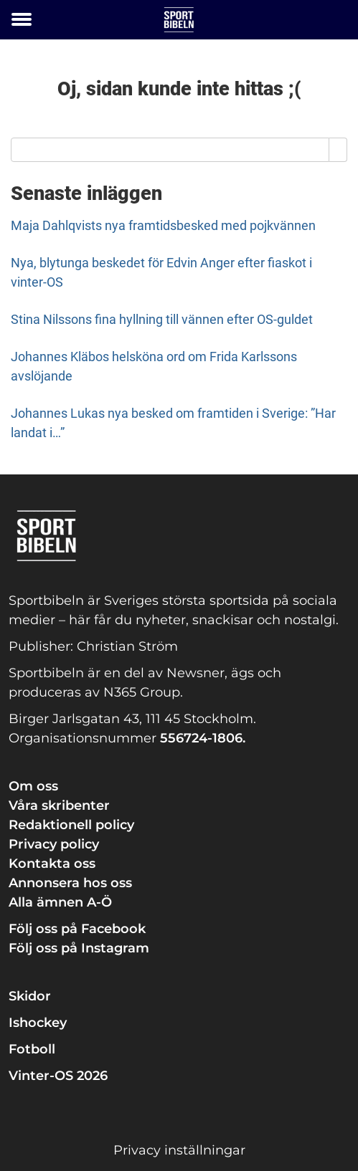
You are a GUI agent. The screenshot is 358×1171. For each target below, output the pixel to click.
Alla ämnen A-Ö (60, 902)
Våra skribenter (59, 805)
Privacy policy (54, 844)
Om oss (33, 786)
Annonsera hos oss (70, 883)
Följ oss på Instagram (79, 948)
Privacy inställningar (179, 1150)
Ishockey (38, 1023)
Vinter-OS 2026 (58, 1076)
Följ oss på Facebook (77, 929)
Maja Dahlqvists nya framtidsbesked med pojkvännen (163, 225)
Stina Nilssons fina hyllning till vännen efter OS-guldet (162, 319)
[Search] (338, 150)
